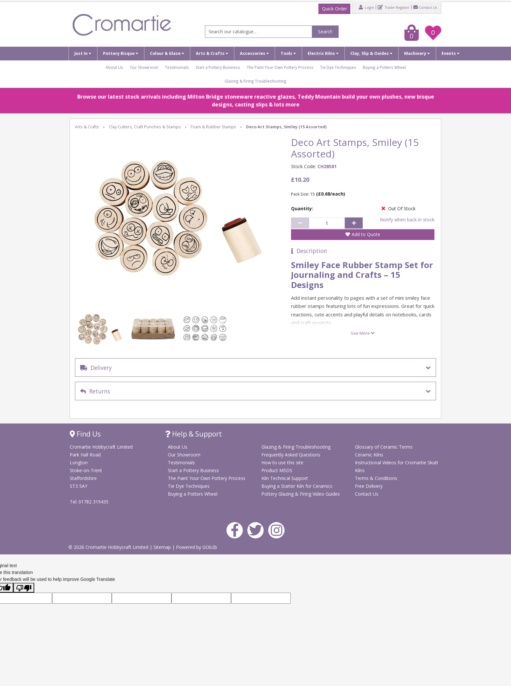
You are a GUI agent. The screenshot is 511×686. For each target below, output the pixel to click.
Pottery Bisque (120, 53)
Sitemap (162, 547)
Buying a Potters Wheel (384, 67)
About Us (114, 67)
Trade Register (394, 7)
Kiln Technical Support (284, 478)
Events (451, 53)
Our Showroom (144, 67)
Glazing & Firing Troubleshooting (255, 81)
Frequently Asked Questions (290, 455)
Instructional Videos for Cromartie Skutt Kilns (396, 466)
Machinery (417, 53)
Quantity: (302, 208)
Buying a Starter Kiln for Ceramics (296, 486)
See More (363, 333)
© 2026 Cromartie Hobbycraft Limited (109, 547)
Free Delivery (369, 486)
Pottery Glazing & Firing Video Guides (300, 494)
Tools (288, 53)
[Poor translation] (23, 588)
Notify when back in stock (407, 219)
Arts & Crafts (212, 53)
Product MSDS (276, 470)
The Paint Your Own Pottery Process (280, 67)
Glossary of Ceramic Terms (384, 447)
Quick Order (334, 9)
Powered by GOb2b (196, 547)
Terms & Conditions (376, 478)
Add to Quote (366, 234)
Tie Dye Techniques (338, 67)
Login (366, 7)
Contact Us (425, 7)
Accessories (254, 53)
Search (325, 31)
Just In (82, 53)
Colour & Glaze (167, 53)
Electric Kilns (323, 53)
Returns (95, 391)
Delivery (96, 368)
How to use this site (282, 462)
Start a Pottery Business (218, 67)
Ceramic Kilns (369, 455)
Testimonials (177, 67)
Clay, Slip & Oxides (371, 53)
